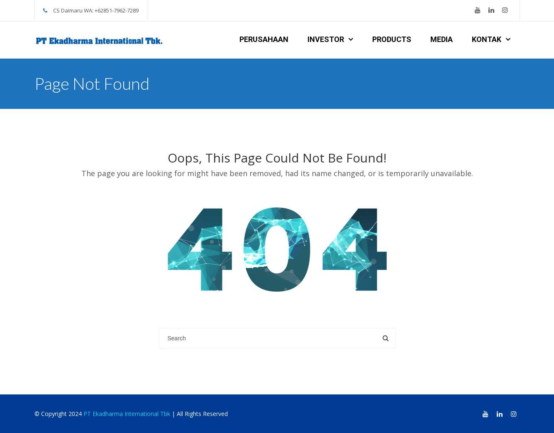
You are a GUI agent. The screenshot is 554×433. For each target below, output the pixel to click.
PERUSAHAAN (263, 39)
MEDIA (441, 39)
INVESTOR (326, 39)
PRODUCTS (391, 39)
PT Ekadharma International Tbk (126, 414)
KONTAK (486, 39)
